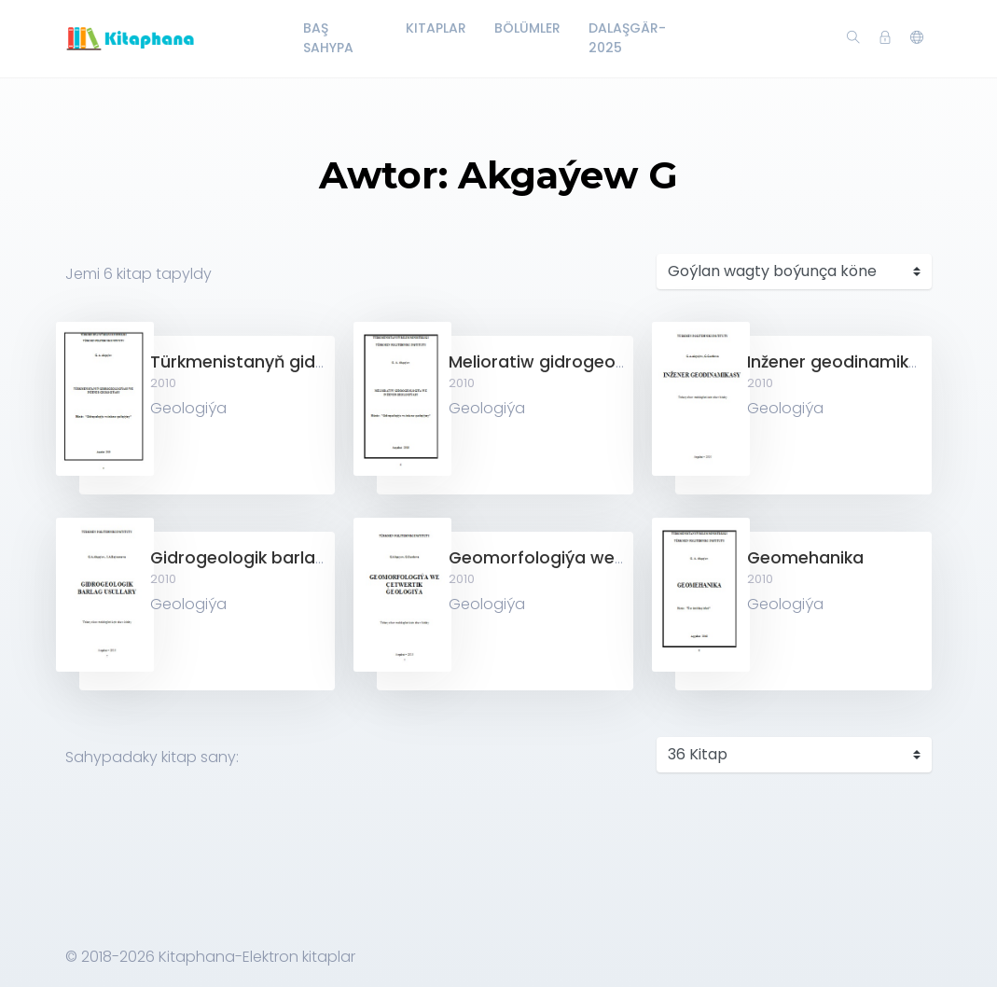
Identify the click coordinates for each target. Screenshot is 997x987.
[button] (917, 38)
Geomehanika (805, 558)
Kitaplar (436, 28)
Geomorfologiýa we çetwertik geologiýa (617, 558)
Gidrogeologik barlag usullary (272, 558)
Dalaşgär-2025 (627, 38)
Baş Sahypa (328, 38)
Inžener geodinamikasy (842, 362)
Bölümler (527, 28)
